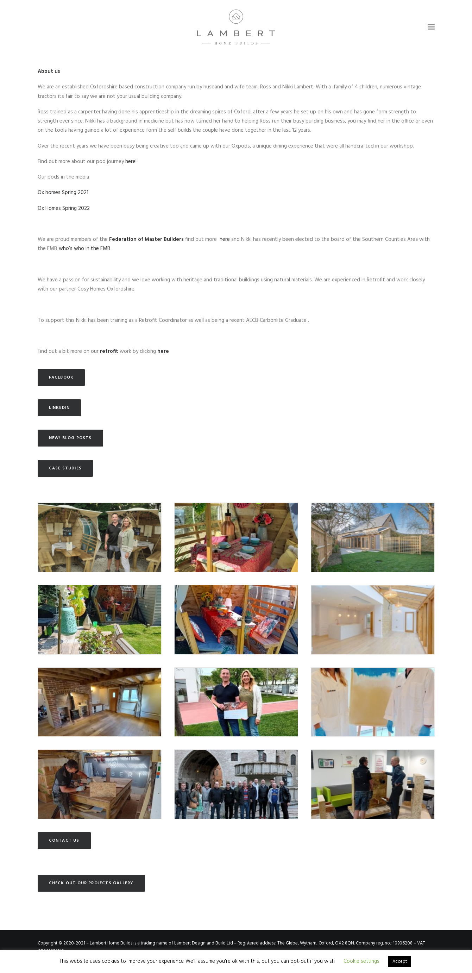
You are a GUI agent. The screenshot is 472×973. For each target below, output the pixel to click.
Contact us (64, 840)
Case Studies (65, 468)
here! (131, 161)
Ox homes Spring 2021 (63, 192)
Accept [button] (399, 961)
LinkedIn (59, 407)
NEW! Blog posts (70, 438)
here (225, 239)
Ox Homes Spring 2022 (64, 208)
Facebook (61, 377)
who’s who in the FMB (85, 248)
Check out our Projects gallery (91, 883)
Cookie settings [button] (361, 961)
